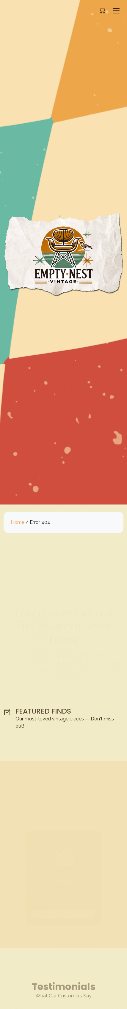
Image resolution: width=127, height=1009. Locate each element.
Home (17, 522)
